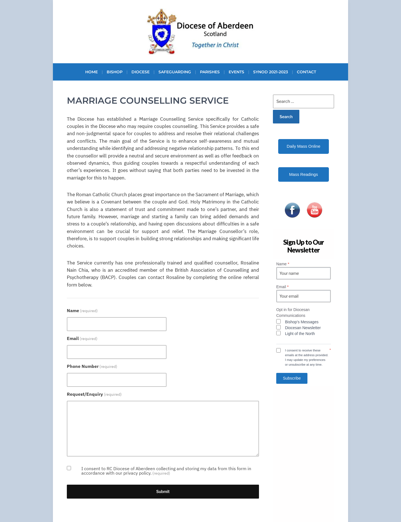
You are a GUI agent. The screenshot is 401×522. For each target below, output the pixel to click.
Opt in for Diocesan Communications (293, 312)
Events (236, 71)
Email (82, 338)
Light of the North (300, 333)
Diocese (140, 71)
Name (82, 310)
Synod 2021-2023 (270, 71)
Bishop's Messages (302, 322)
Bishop (115, 71)
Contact (306, 71)
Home (91, 71)
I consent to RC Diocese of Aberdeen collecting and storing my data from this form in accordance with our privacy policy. (166, 470)
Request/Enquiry (94, 394)
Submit (163, 491)
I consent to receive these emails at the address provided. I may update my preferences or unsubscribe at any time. (306, 357)
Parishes (210, 71)
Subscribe (292, 378)
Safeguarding (174, 71)
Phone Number (92, 366)
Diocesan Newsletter (303, 328)
